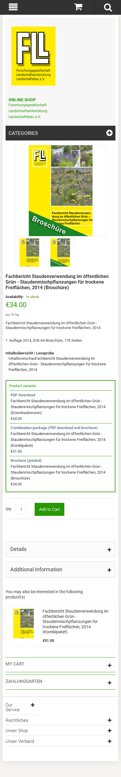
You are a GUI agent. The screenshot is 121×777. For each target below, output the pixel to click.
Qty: (9, 509)
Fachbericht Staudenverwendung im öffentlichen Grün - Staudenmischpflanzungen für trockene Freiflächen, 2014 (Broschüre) (58, 472)
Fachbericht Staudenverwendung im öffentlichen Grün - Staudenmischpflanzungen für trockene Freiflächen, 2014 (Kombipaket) (58, 439)
